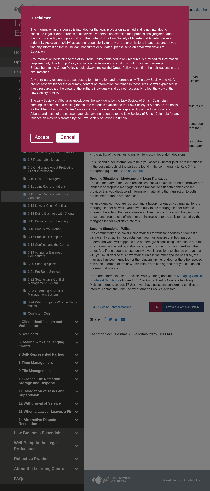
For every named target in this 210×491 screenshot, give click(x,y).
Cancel (67, 137)
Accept (42, 137)
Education (37, 51)
